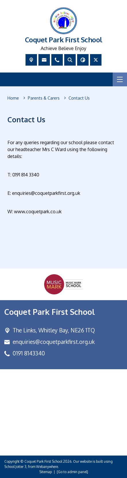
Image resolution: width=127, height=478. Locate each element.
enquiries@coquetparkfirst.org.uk (54, 341)
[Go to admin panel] (72, 472)
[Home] (13, 98)
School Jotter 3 (15, 466)
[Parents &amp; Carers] (44, 98)
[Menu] (120, 79)
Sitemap (45, 472)
